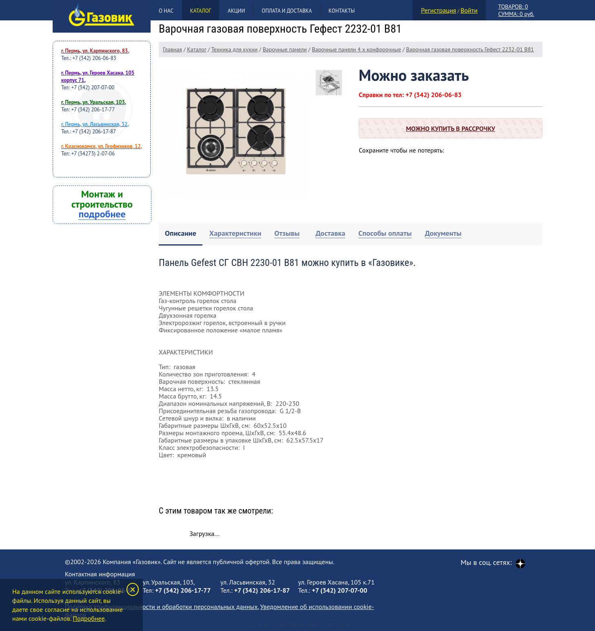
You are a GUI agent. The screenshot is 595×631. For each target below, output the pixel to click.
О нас (166, 10)
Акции (236, 10)
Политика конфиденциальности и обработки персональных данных (161, 606)
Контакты (342, 10)
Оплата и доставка (287, 10)
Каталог (200, 10)
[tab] (180, 234)
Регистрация (438, 10)
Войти (468, 10)
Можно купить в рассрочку (450, 128)
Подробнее (88, 618)
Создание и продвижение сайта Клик (297, 625)
